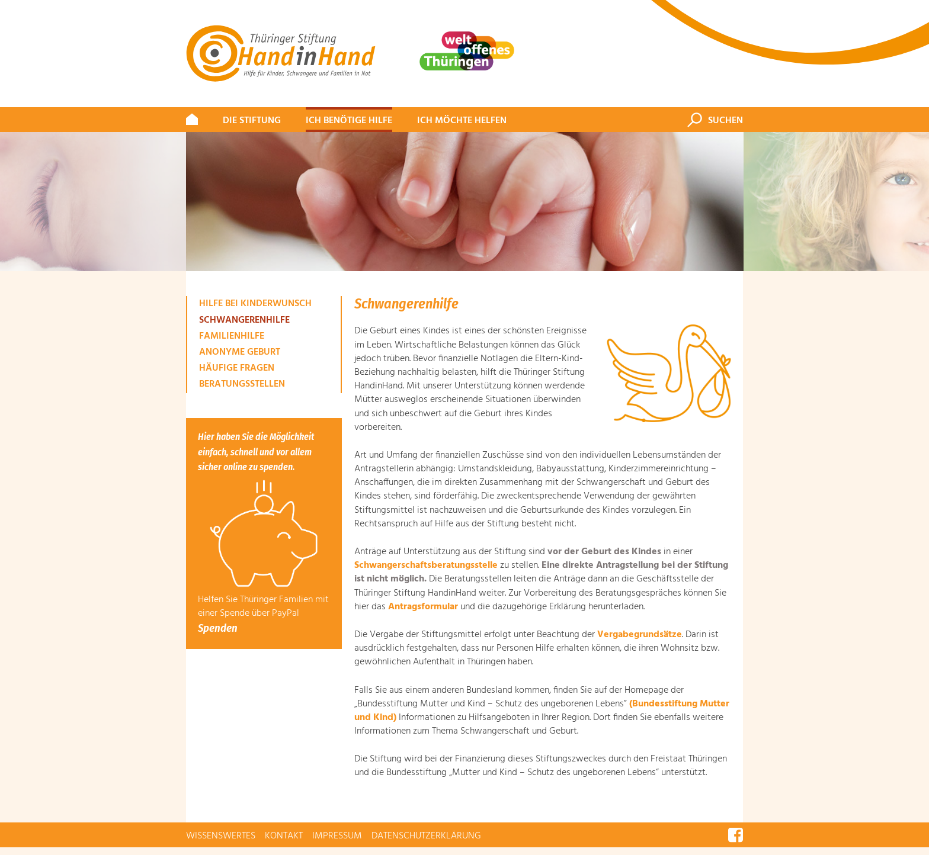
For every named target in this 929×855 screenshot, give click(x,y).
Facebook (735, 834)
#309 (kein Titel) (192, 120)
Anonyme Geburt (239, 352)
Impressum (337, 836)
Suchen (725, 120)
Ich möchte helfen (462, 120)
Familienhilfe (231, 336)
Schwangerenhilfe (244, 320)
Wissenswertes (220, 836)
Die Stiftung (252, 120)
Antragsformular (423, 607)
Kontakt (284, 836)
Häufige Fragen (236, 368)
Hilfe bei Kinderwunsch (255, 303)
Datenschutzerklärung (426, 836)
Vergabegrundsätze (639, 634)
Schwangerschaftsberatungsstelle (426, 565)
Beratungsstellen (242, 384)
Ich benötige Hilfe (349, 120)
